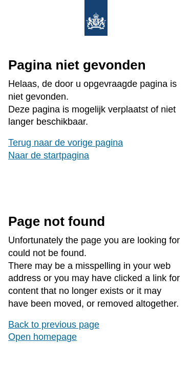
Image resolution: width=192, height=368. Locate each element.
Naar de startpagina (48, 155)
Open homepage (42, 337)
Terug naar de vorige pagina (65, 142)
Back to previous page (53, 324)
